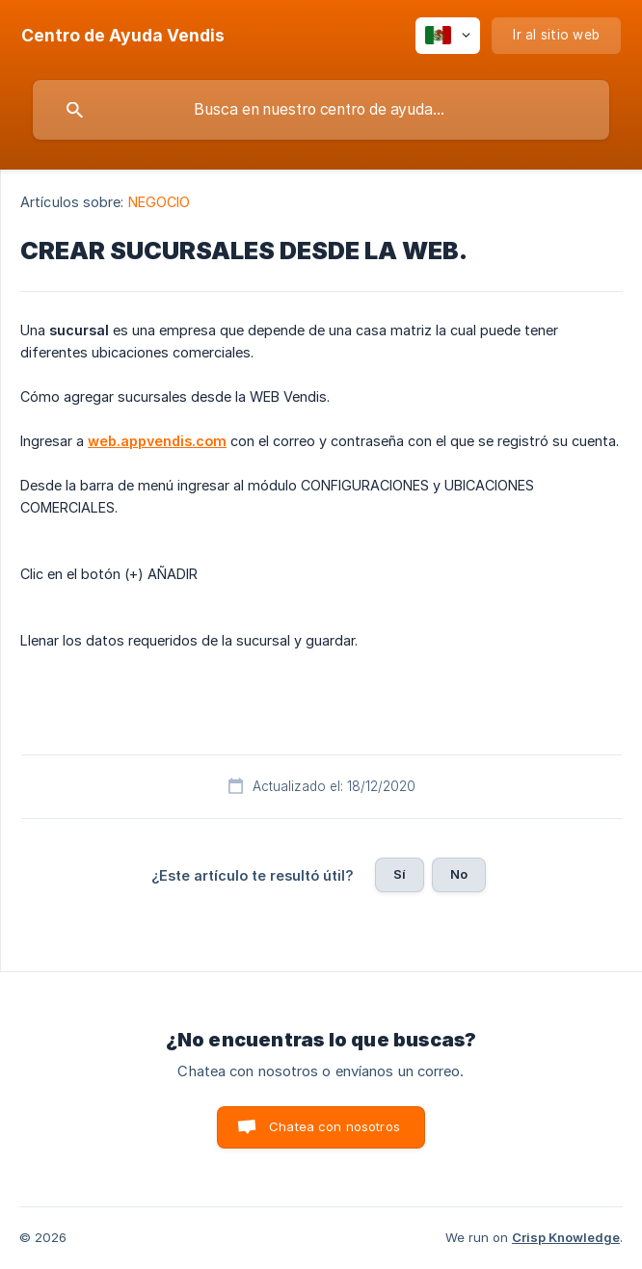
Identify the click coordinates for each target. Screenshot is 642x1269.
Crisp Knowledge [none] (566, 1237)
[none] (123, 35)
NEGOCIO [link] (159, 202)
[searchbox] (321, 110)
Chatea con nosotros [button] (334, 1126)
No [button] (459, 874)
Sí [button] (399, 874)
